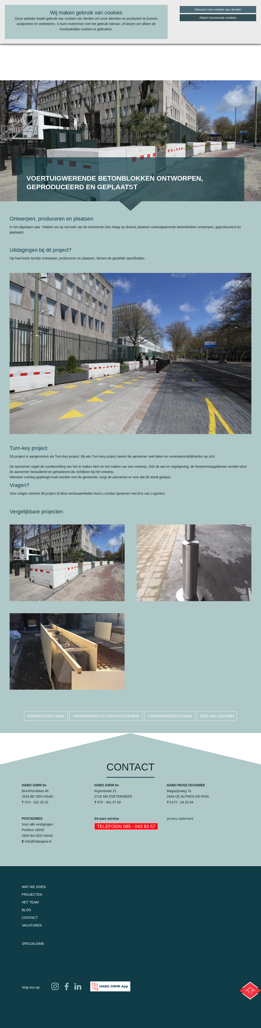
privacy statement (180, 818)
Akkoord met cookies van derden (218, 9)
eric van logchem (217, 716)
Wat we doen (34, 887)
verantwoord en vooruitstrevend (106, 716)
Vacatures (32, 925)
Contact (30, 918)
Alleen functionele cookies (217, 17)
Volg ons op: (31, 987)
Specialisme (33, 944)
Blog (26, 910)
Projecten (32, 894)
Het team (30, 902)
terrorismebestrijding (170, 716)
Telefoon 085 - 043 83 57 (126, 826)
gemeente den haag (46, 716)
